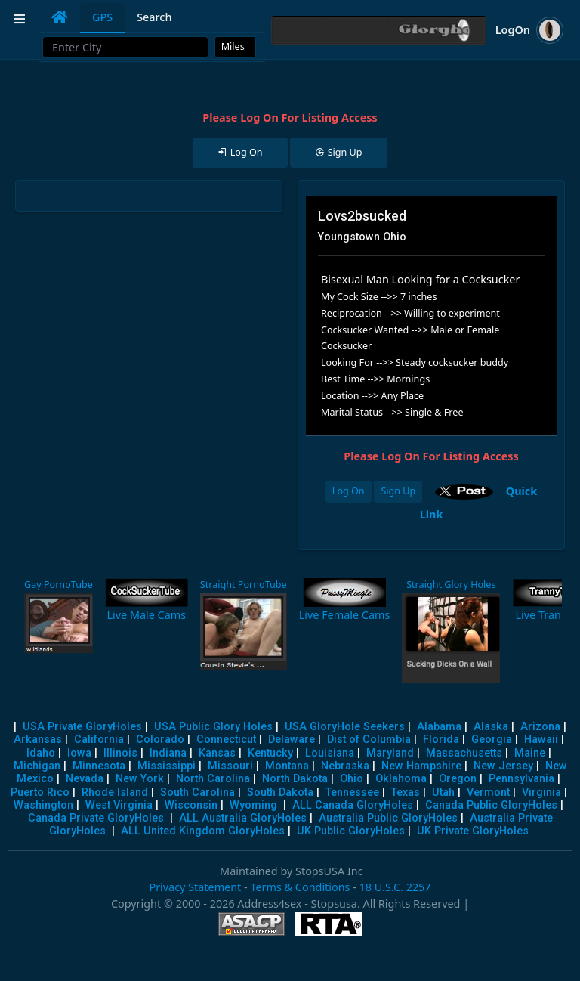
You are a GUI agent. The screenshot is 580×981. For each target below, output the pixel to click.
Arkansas (38, 739)
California (99, 739)
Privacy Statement (195, 887)
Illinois (120, 753)
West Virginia (119, 805)
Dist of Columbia (369, 739)
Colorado (160, 739)
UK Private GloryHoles (473, 831)
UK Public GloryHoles (351, 831)
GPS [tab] (102, 17)
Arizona (540, 726)
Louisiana (329, 753)
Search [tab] (154, 17)
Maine (529, 753)
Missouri (230, 766)
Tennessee (352, 792)
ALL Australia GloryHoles (243, 818)
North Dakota (295, 778)
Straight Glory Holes (450, 584)
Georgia (491, 739)
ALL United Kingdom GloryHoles (203, 831)
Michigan (37, 766)
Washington (43, 805)
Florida (441, 739)
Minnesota (98, 766)
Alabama (439, 726)
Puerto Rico (40, 792)
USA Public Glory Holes (213, 726)
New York (140, 778)
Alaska (491, 726)
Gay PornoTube (58, 584)
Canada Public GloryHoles (491, 805)
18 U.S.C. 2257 (395, 887)
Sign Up (398, 490)
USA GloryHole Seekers (345, 726)
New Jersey (503, 766)
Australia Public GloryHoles (388, 818)
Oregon (458, 778)
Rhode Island (115, 792)
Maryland (390, 753)
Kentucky (270, 753)
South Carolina (197, 792)
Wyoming (253, 805)
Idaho (40, 753)
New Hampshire (421, 766)
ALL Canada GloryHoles (352, 805)
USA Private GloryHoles (82, 726)
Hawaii (541, 739)
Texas (405, 792)
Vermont (488, 792)
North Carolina (213, 778)
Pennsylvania (521, 778)
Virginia (541, 792)
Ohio (351, 778)
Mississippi (166, 766)
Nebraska (345, 766)
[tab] (59, 17)
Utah (443, 792)
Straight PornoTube (243, 584)
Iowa (79, 753)
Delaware (291, 739)
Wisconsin (191, 805)
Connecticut (226, 739)
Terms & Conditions (300, 887)
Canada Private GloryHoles (96, 818)
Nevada (84, 778)
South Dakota (280, 792)
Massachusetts (464, 753)
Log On (348, 490)
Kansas (217, 753)
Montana (287, 766)
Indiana (168, 753)
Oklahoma (401, 778)
